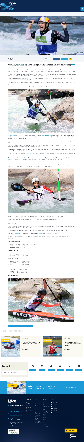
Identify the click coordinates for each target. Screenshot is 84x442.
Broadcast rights (45, 420)
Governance (74, 8)
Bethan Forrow (19, 215)
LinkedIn (55, 412)
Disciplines (60, 8)
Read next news (70, 387)
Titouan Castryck (21, 157)
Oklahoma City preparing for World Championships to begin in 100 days (32, 344)
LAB (70, 437)
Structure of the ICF (46, 407)
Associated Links (45, 427)
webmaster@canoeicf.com (16, 415)
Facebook (55, 402)
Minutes (28, 405)
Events (53, 8)
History (44, 404)
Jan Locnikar (38, 159)
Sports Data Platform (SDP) (38, 422)
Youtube (55, 408)
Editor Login (72, 430)
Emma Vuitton (41, 86)
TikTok (54, 406)
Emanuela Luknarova (18, 233)
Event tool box (38, 410)
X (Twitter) (55, 410)
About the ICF (46, 402)
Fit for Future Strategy (29, 408)
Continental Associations (45, 412)
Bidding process (36, 407)
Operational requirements (37, 413)
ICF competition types (38, 404)
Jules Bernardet (46, 135)
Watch (48, 8)
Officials (44, 417)
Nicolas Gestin (11, 135)
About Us (67, 8)
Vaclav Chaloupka (30, 153)
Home (39, 8)
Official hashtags (36, 419)
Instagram (55, 404)
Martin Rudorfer (12, 159)
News (43, 8)
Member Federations (45, 415)
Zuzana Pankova (57, 86)
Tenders (44, 424)
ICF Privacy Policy (28, 411)
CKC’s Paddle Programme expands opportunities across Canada (72, 344)
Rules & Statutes (28, 403)
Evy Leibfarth (21, 64)
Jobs (44, 409)
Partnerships (45, 422)
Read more (27, 349)
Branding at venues (37, 416)
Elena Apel (40, 233)
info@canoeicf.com (14, 411)
